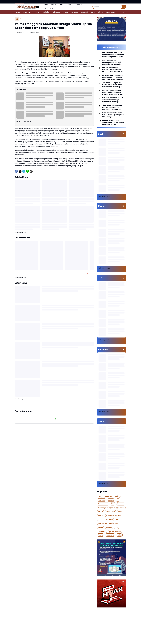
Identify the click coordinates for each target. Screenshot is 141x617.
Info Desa (56, 12)
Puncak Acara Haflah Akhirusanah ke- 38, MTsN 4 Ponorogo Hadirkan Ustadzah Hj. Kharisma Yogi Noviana (113, 122)
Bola (70, 5)
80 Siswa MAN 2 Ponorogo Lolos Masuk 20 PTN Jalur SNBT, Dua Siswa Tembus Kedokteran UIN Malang (112, 77)
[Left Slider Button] (87, 273)
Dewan (65, 12)
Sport (79, 5)
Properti (121, 12)
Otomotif (84, 12)
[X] (20, 171)
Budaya (36, 12)
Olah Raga (74, 12)
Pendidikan (46, 12)
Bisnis (62, 5)
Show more (54, 405)
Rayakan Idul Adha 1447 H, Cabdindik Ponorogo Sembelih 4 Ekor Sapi (112, 100)
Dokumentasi (49, 9)
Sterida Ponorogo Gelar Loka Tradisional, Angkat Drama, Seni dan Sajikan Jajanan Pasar (112, 92)
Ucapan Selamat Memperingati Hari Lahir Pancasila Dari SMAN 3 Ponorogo (111, 62)
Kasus (93, 12)
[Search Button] (124, 7)
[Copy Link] (31, 171)
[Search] (107, 7)
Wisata (100, 12)
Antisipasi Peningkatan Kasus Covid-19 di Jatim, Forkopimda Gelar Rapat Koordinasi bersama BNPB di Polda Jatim (112, 85)
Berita (54, 5)
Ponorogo (27, 12)
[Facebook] (16, 171)
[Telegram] (23, 171)
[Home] (17, 19)
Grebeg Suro (110, 12)
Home (46, 5)
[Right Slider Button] (124, 12)
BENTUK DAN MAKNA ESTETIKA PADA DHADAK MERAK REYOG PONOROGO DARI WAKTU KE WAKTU (112, 70)
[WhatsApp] (27, 171)
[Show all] (123, 134)
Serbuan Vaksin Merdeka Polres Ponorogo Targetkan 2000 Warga (113, 115)
